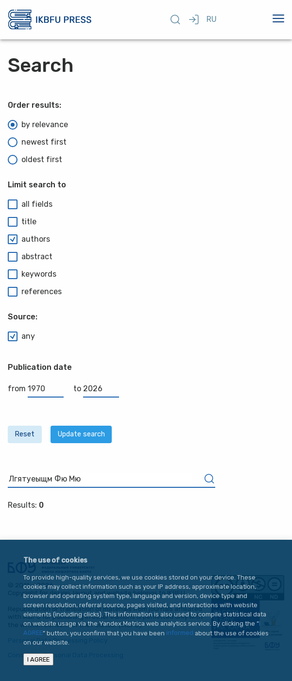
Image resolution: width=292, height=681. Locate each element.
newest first (37, 142)
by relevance (38, 125)
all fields (30, 204)
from (36, 388)
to (96, 388)
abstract (30, 257)
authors (29, 239)
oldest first (35, 160)
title (22, 222)
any (21, 336)
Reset (24, 434)
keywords (32, 274)
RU (211, 19)
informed (179, 633)
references (35, 292)
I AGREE (38, 659)
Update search (81, 434)
